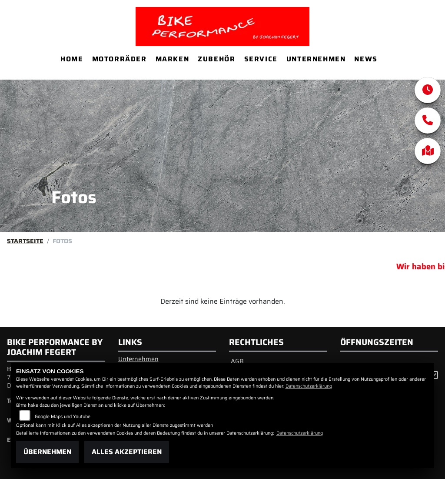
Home (71, 59)
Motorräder (119, 59)
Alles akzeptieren (127, 451)
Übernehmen (47, 451)
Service (261, 59)
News (365, 59)
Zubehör (216, 59)
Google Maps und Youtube (62, 416)
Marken (172, 59)
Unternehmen (316, 59)
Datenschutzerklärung (309, 386)
